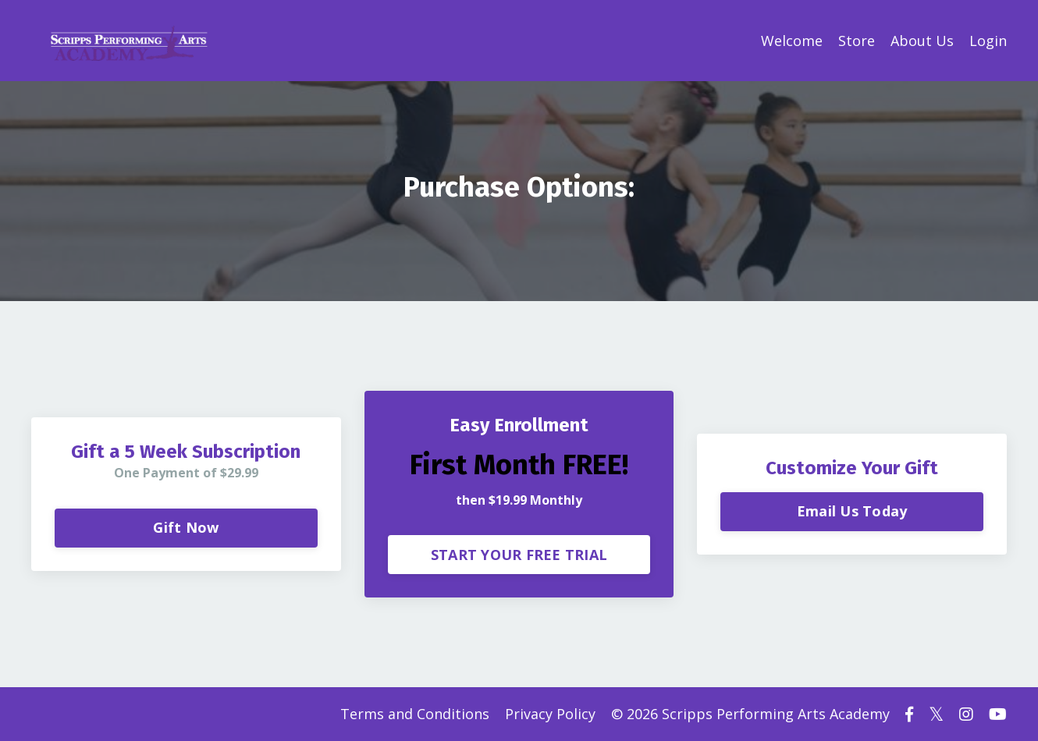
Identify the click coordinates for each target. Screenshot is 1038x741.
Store (856, 40)
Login (988, 40)
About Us (922, 40)
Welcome (792, 40)
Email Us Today (852, 511)
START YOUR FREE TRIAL (519, 554)
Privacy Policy (550, 713)
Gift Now (186, 527)
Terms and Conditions (414, 713)
